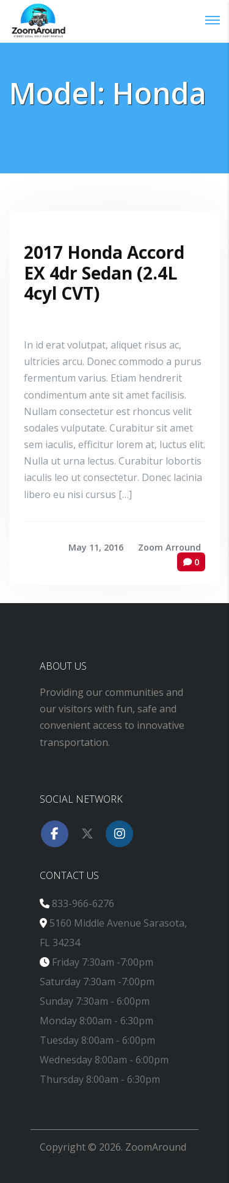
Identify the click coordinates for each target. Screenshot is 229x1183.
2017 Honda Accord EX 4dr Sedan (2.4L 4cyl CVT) (104, 273)
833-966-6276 (83, 903)
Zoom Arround (169, 547)
